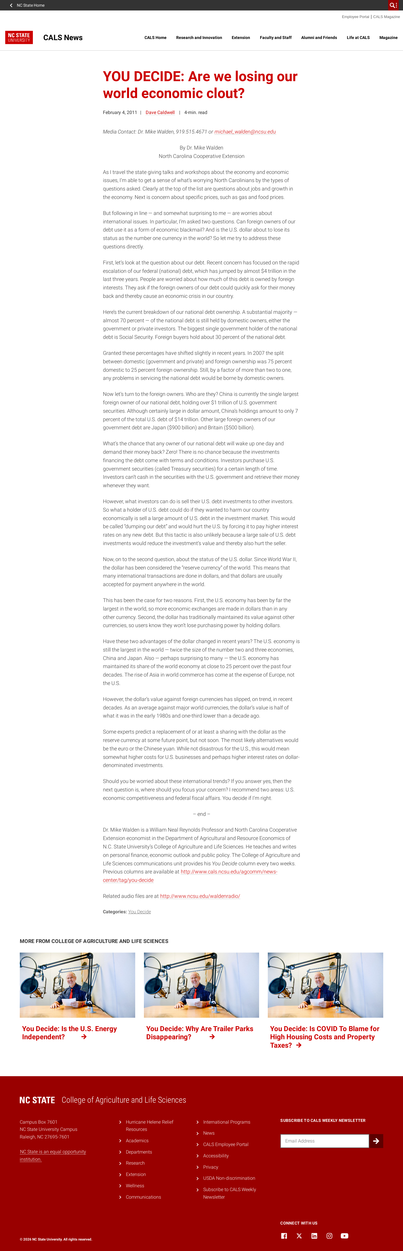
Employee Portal (355, 17)
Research (135, 1163)
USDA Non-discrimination (229, 1178)
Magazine (388, 37)
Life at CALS (358, 37)
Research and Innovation (199, 37)
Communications (143, 1197)
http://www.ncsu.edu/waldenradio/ (200, 896)
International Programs (226, 1122)
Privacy (210, 1167)
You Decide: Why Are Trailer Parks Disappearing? (199, 1033)
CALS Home (156, 37)
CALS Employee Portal (226, 1144)
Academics (137, 1140)
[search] (393, 5)
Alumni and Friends (319, 37)
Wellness (135, 1185)
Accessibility (216, 1156)
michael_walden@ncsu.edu (245, 132)
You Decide (139, 911)
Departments (139, 1152)
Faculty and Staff (276, 37)
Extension (241, 37)
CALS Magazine (386, 17)
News (209, 1133)
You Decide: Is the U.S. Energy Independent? (69, 1033)
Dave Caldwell (160, 112)
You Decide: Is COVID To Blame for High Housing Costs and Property (324, 1037)
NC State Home (30, 5)
